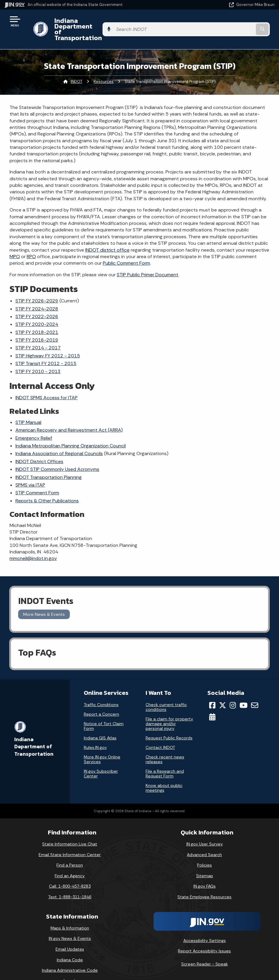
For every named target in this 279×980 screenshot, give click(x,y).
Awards (70, 965)
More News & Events (44, 598)
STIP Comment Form (37, 477)
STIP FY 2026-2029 (36, 285)
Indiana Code (70, 943)
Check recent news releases (165, 743)
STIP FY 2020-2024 (36, 308)
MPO (15, 240)
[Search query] (234, 21)
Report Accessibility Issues (204, 935)
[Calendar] (212, 700)
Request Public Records (169, 722)
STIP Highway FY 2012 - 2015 (47, 340)
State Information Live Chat (69, 828)
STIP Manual (28, 406)
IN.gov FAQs (204, 870)
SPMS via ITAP (30, 469)
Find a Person (69, 849)
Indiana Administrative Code (70, 954)
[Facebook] (212, 689)
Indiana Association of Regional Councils (59, 438)
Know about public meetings (164, 772)
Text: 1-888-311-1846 (69, 880)
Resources (104, 65)
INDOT (76, 65)
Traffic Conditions (101, 688)
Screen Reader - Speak (204, 948)
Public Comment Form (126, 247)
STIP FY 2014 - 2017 (38, 332)
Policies (204, 849)
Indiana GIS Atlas (100, 722)
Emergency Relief (33, 422)
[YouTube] (243, 689)
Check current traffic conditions (166, 691)
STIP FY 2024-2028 (36, 293)
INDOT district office (107, 234)
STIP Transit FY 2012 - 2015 (45, 348)
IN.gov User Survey (204, 828)
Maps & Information (70, 912)
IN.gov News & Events (70, 922)
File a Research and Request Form (165, 757)
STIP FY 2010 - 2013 (38, 355)
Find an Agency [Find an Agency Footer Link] (70, 859)
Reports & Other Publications (47, 485)
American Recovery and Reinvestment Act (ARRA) (69, 414)
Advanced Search (204, 838)
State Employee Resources (204, 880)
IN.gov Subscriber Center (101, 757)
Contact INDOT (160, 731)
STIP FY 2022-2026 (36, 300)
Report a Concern (101, 698)
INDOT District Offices (39, 445)
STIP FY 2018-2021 (36, 316)
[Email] (254, 689)
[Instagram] (233, 689)
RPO (31, 240)
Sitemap (204, 859)
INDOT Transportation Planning (48, 461)
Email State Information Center (70, 838)
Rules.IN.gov (95, 731)
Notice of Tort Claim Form (104, 710)
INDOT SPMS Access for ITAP (46, 381)
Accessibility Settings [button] (204, 924)
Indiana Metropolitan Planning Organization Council (70, 430)
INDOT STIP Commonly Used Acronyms (57, 453)
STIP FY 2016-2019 (36, 324)
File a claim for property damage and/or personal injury (169, 707)
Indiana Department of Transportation (108, 21)
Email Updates (70, 933)
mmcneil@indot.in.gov (33, 542)
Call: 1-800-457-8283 (70, 870)
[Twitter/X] (222, 689)
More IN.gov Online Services (102, 743)
